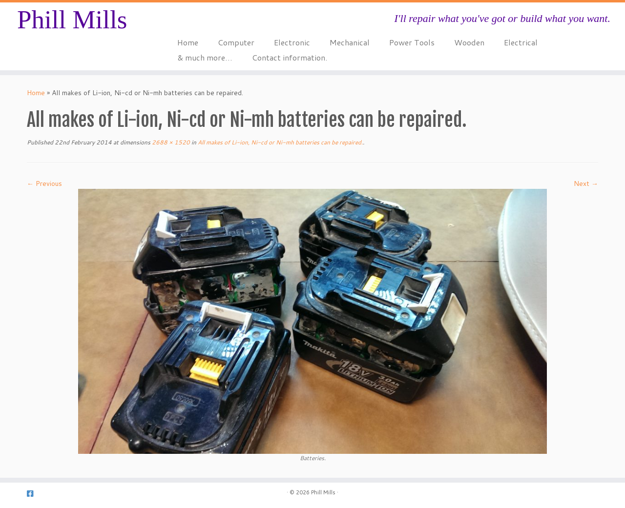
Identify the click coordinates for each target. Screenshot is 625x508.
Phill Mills (72, 19)
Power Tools (412, 42)
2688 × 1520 (170, 142)
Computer (236, 42)
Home (187, 42)
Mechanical (350, 42)
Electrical (521, 42)
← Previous (44, 183)
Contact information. (289, 57)
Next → (586, 183)
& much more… (204, 57)
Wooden (469, 42)
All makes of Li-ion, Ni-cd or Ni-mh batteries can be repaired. (279, 142)
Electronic (292, 42)
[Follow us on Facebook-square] (33, 493)
